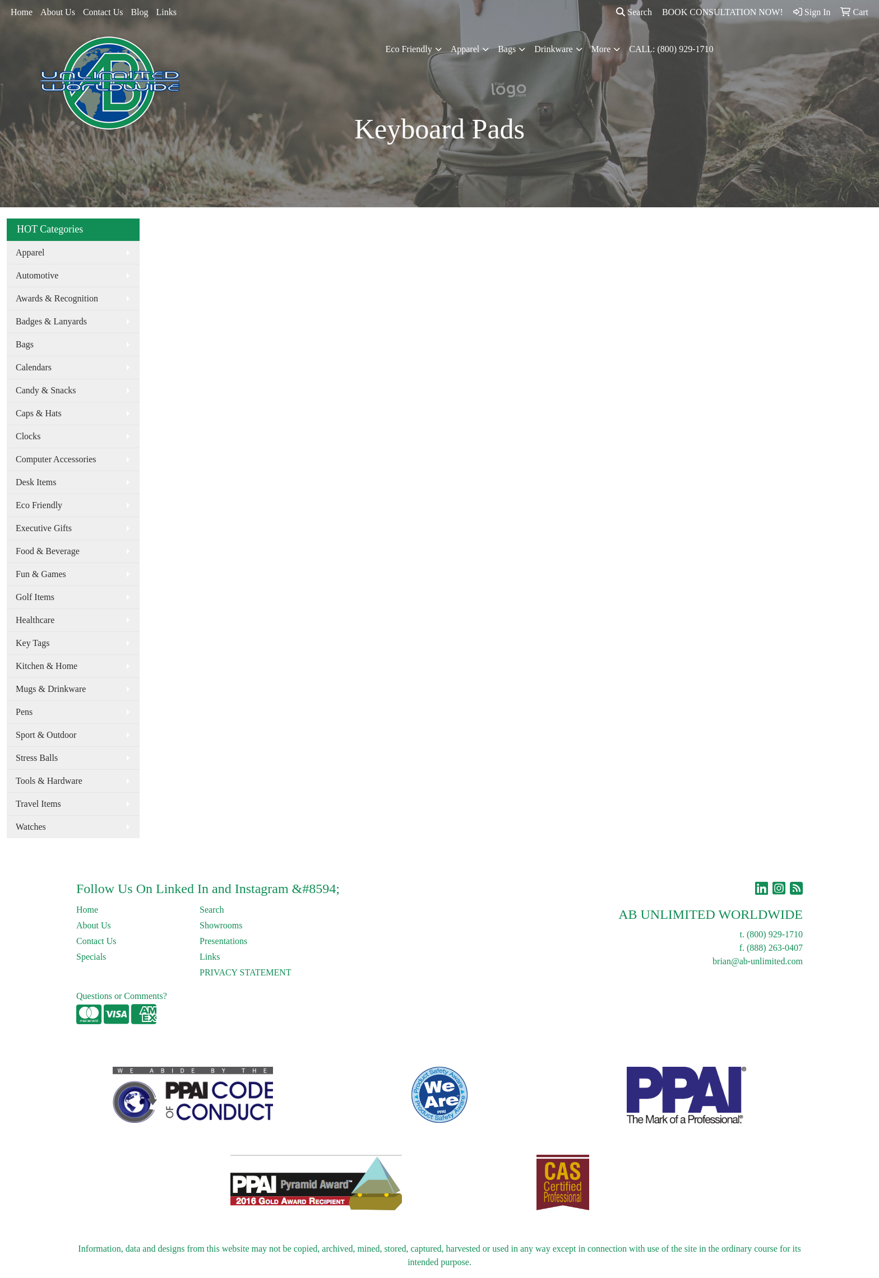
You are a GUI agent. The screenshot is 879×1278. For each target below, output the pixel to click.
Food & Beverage (48, 551)
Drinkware (553, 49)
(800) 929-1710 (775, 934)
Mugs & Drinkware (51, 689)
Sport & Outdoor (46, 735)
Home (22, 12)
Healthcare (35, 620)
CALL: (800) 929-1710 (671, 49)
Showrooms (221, 925)
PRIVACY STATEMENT (246, 972)
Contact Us (103, 12)
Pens (24, 712)
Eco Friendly (409, 49)
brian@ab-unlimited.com (758, 961)
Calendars (34, 367)
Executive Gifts (44, 528)
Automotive (37, 275)
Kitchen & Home (46, 666)
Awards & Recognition (57, 298)
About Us (57, 12)
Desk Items (36, 482)
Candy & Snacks (46, 390)
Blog (139, 12)
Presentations (223, 941)
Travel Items (38, 803)
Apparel (465, 49)
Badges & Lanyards (51, 321)
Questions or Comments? (121, 996)
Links (166, 12)
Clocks (28, 436)
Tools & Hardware (49, 781)
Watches (31, 826)
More (601, 49)
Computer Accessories (56, 459)
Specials (91, 956)
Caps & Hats (39, 413)
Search (634, 12)
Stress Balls (37, 758)
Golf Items (35, 597)
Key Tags (32, 643)
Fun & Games (41, 574)
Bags (507, 49)
